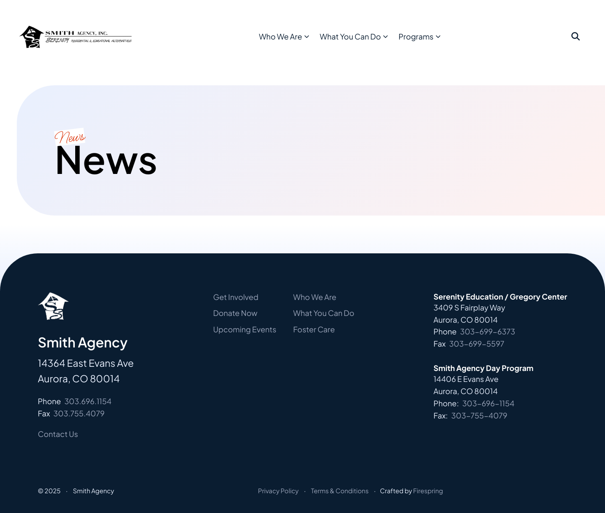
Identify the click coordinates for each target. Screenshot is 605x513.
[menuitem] (302, 42)
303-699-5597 (477, 343)
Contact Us (58, 434)
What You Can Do (369, 42)
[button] (575, 42)
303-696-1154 (488, 403)
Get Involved (235, 297)
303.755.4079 (79, 413)
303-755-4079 (479, 415)
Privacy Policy (278, 491)
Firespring (428, 491)
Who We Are (300, 42)
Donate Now (235, 313)
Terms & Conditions (339, 491)
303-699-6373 (487, 331)
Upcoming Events (244, 329)
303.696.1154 (87, 401)
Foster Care (314, 329)
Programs (435, 42)
